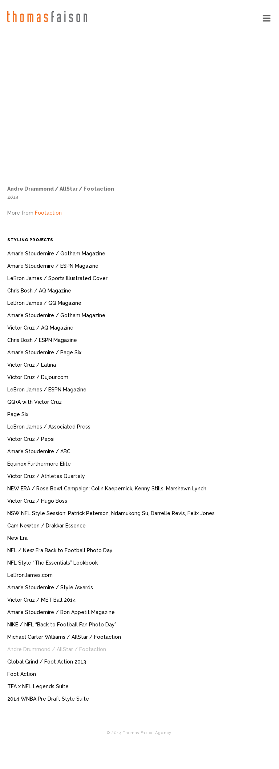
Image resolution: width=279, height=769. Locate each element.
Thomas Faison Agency (47, 17)
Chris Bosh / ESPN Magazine (42, 340)
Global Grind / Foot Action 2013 (46, 662)
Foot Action (21, 674)
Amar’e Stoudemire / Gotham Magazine (56, 253)
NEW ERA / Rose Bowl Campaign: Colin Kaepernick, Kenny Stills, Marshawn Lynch (106, 488)
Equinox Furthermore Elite (39, 464)
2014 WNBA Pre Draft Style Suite (48, 699)
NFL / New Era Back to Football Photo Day (60, 550)
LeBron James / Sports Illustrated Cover (57, 278)
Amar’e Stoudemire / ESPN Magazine (52, 266)
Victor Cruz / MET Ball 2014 (41, 600)
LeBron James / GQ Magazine (44, 303)
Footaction (48, 213)
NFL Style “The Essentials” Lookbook (52, 563)
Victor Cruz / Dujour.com (37, 377)
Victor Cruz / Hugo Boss (37, 501)
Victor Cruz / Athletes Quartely (46, 476)
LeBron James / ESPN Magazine (46, 390)
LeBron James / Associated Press (48, 427)
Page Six (17, 414)
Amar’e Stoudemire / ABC (38, 451)
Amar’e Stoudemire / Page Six (44, 352)
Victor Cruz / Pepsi (30, 439)
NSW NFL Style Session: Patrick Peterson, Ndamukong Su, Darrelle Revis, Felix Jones (111, 513)
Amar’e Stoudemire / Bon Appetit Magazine (61, 612)
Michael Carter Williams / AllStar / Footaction (64, 637)
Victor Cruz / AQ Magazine (40, 328)
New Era (17, 538)
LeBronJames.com (30, 575)
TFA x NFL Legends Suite (38, 686)
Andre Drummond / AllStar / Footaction (56, 649)
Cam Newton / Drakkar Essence (46, 526)
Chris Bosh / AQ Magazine (39, 291)
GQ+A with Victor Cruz (34, 402)
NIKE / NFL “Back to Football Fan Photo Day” (62, 624)
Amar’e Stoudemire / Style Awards (50, 587)
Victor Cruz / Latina (31, 365)
